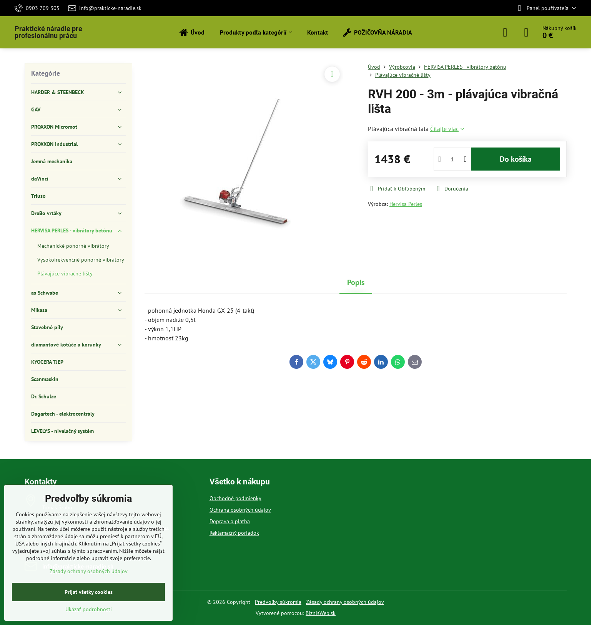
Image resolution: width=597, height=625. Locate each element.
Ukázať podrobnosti (88, 609)
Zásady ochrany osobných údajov (345, 601)
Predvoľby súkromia (278, 601)
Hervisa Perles (405, 204)
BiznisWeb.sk (321, 613)
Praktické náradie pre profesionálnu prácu (48, 32)
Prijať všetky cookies (89, 592)
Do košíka (516, 159)
